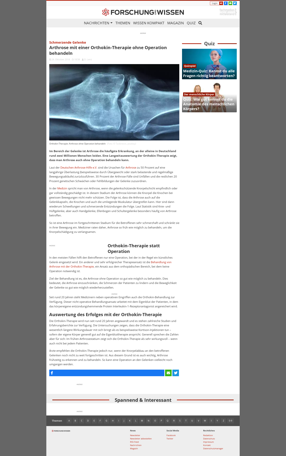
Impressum (208, 441)
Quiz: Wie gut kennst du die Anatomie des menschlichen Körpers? (208, 104)
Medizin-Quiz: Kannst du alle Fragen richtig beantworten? (209, 73)
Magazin (175, 22)
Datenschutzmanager (213, 448)
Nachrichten (96, 22)
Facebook (171, 435)
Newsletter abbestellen (141, 438)
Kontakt (207, 445)
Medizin (62, 188)
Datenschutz (209, 438)
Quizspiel (190, 66)
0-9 (230, 420)
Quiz (191, 22)
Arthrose (130, 167)
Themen (122, 22)
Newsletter (135, 435)
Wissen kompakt (148, 22)
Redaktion (208, 435)
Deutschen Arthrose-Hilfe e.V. (78, 167)
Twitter (170, 438)
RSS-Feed (134, 441)
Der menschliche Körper (199, 94)
